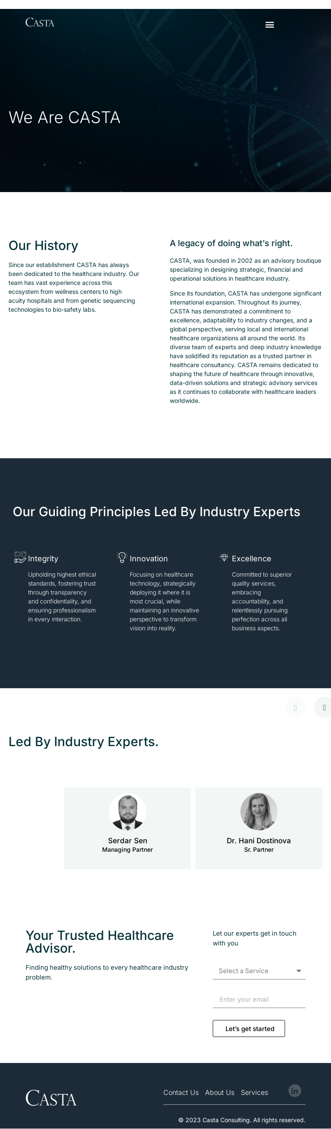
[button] (270, 24)
